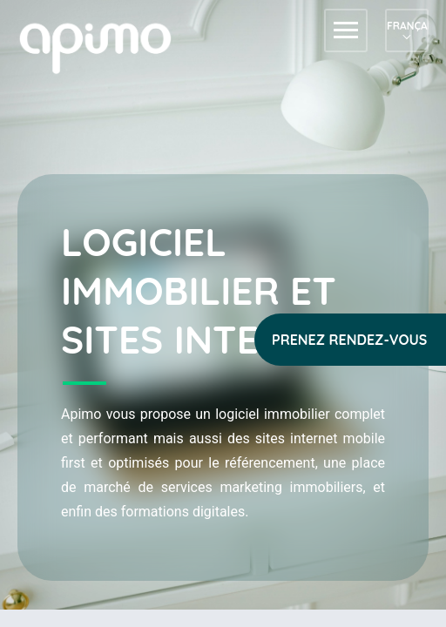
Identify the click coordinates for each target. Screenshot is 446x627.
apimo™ (104, 46)
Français (407, 25)
